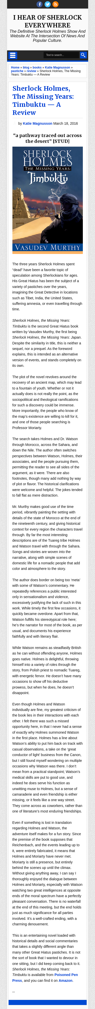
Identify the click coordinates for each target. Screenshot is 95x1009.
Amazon (65, 981)
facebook (39, 4)
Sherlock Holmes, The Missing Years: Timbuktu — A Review (43, 100)
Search (83, 55)
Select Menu (12, 55)
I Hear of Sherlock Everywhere (47, 21)
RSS (55, 4)
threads (48, 4)
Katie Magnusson (38, 123)
